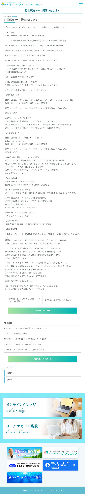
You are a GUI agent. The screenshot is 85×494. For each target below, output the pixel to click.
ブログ (10, 380)
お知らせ (14, 16)
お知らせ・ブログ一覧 (42, 310)
